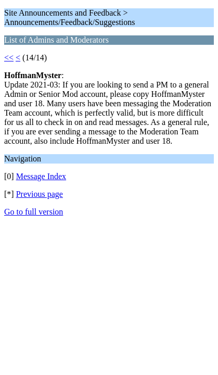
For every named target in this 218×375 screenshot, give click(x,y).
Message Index (41, 176)
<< (9, 57)
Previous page (39, 194)
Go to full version (33, 211)
